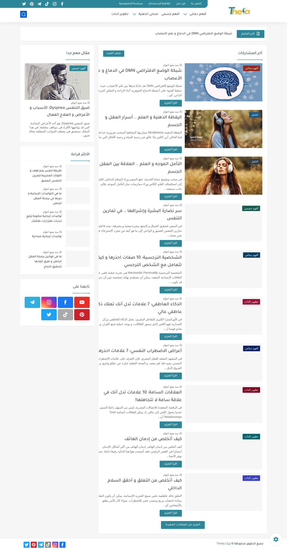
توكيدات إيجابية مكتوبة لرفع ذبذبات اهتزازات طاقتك (44, 219)
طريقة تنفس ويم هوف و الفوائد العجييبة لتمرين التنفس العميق (46, 176)
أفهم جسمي (170, 14)
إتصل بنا (196, 3)
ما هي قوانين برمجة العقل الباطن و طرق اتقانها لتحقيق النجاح (45, 261)
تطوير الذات (119, 14)
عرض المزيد (114, 53)
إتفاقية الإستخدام (159, 3)
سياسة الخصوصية (131, 3)
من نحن (180, 3)
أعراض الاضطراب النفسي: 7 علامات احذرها (149, 351)
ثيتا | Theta (224, 544)
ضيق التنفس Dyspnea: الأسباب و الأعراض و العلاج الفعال (60, 111)
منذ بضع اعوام (180, 65)
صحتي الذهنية (148, 14)
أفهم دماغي (197, 14)
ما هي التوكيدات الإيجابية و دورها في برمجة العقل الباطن (45, 198)
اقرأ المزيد (180, 103)
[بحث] (23, 14)
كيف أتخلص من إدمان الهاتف (163, 439)
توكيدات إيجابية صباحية (47, 236)
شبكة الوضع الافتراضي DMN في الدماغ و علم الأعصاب (193, 33)
